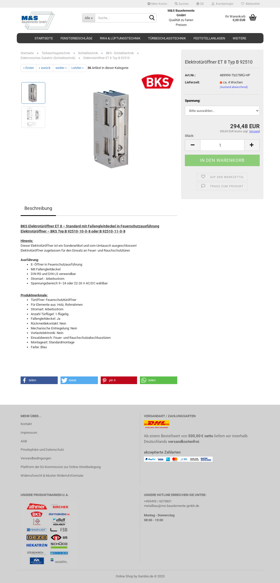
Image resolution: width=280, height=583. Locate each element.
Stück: (189, 136)
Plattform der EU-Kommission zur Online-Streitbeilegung (61, 467)
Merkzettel (250, 4)
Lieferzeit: (192, 82)
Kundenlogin (222, 4)
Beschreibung (38, 208)
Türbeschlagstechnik (167, 38)
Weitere (239, 38)
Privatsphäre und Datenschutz (42, 449)
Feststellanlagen (209, 38)
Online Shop (124, 576)
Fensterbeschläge (76, 38)
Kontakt (26, 424)
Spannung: (192, 101)
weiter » (61, 68)
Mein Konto (157, 4)
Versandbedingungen (36, 458)
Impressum (29, 432)
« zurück (45, 68)
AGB (24, 441)
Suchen (182, 4)
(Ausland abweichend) (234, 87)
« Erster (28, 68)
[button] (39, 380)
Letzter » (77, 68)
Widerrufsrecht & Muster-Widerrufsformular (52, 475)
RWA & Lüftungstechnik (120, 38)
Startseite (44, 38)
